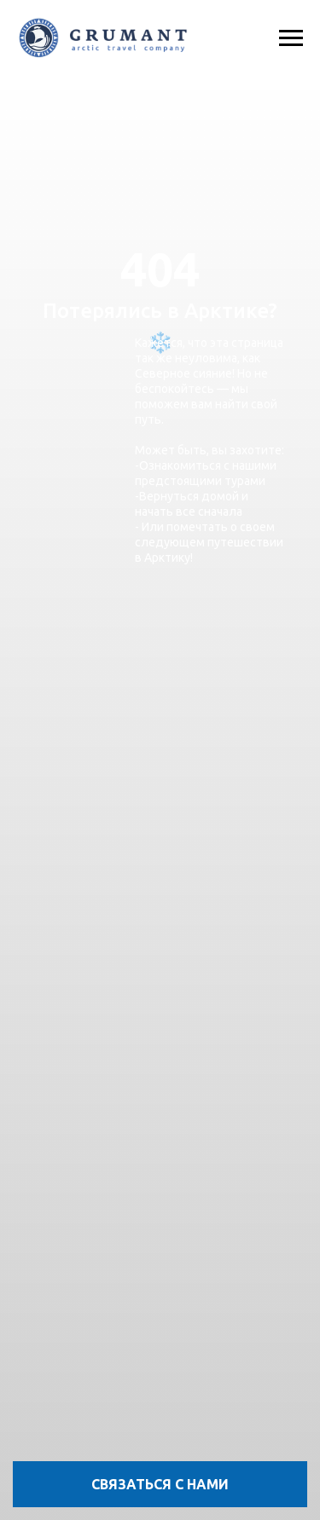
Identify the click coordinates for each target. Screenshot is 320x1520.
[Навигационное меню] (291, 38)
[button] (160, 1484)
